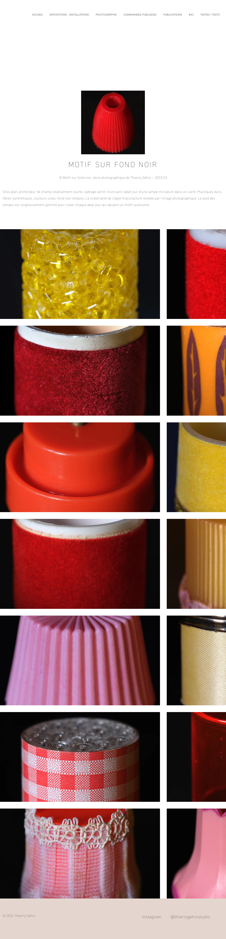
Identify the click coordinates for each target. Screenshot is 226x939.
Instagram (152, 916)
